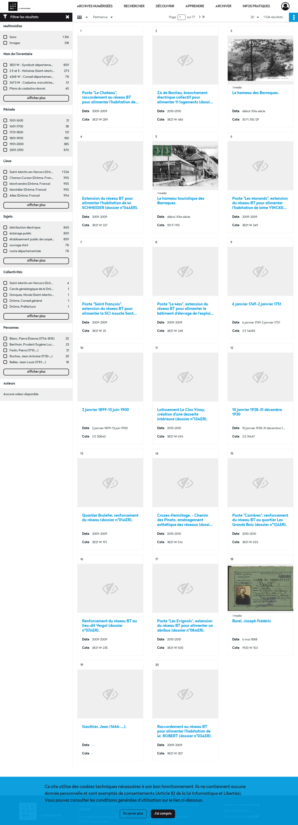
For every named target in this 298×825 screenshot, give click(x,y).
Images (15, 43)
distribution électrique (25, 227)
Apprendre (195, 6)
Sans (13, 37)
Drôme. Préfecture (23, 306)
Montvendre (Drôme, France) (30, 183)
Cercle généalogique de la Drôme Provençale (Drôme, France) (52, 289)
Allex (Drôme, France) (25, 195)
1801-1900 (16, 138)
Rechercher (134, 6)
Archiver (223, 6)
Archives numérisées (94, 6)
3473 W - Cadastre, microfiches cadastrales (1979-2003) (49, 82)
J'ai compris (163, 813)
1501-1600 (16, 120)
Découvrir (165, 6)
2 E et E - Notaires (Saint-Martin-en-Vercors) (40, 71)
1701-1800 (16, 132)
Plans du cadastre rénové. (28, 88)
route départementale (25, 251)
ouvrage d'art (19, 245)
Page (172, 17)
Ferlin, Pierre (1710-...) (24, 350)
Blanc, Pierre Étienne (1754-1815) (32, 338)
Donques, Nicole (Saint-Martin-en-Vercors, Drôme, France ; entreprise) (58, 295)
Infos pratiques (256, 6)
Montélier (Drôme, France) (28, 189)
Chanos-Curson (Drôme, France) (32, 178)
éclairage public (20, 233)
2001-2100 (16, 150)
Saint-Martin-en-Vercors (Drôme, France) (38, 172)
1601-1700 (16, 126)
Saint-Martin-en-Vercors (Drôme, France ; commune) (47, 283)
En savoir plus (133, 813)
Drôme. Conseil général (26, 300)
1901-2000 (17, 144)
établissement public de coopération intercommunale (47, 239)
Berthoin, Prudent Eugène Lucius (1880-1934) (41, 344)
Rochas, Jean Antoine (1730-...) (31, 356)
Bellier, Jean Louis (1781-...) (28, 362)
